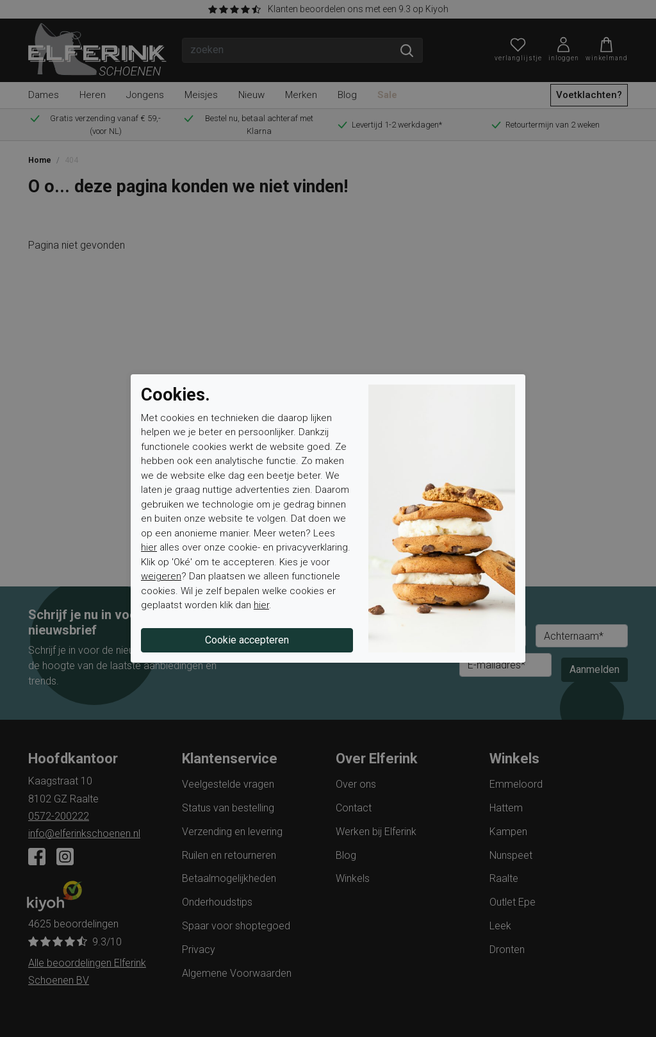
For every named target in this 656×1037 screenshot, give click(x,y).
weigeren (161, 576)
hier (149, 547)
